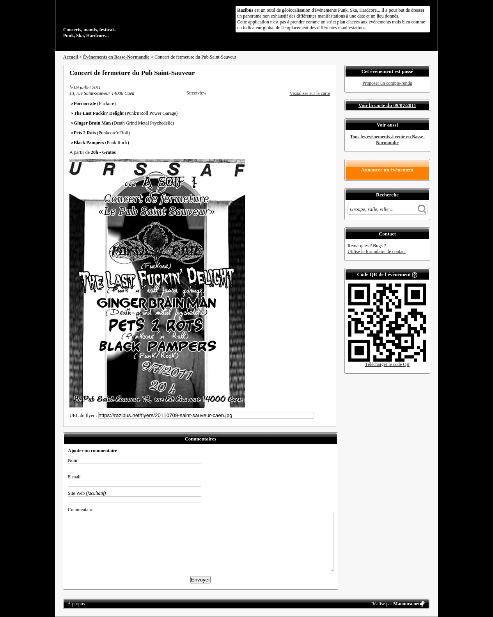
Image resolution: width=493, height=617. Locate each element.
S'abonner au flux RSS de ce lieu (327, 73)
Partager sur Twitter (306, 73)
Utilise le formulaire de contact (377, 251)
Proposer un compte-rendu (387, 83)
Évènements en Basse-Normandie (116, 57)
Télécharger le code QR (387, 364)
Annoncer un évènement (387, 170)
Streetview (196, 93)
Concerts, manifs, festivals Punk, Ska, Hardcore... (113, 21)
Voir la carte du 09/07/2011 (387, 105)
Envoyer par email (317, 73)
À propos (76, 603)
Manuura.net (406, 603)
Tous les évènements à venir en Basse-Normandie (387, 139)
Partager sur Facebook (296, 73)
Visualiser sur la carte (309, 93)
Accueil (70, 57)
